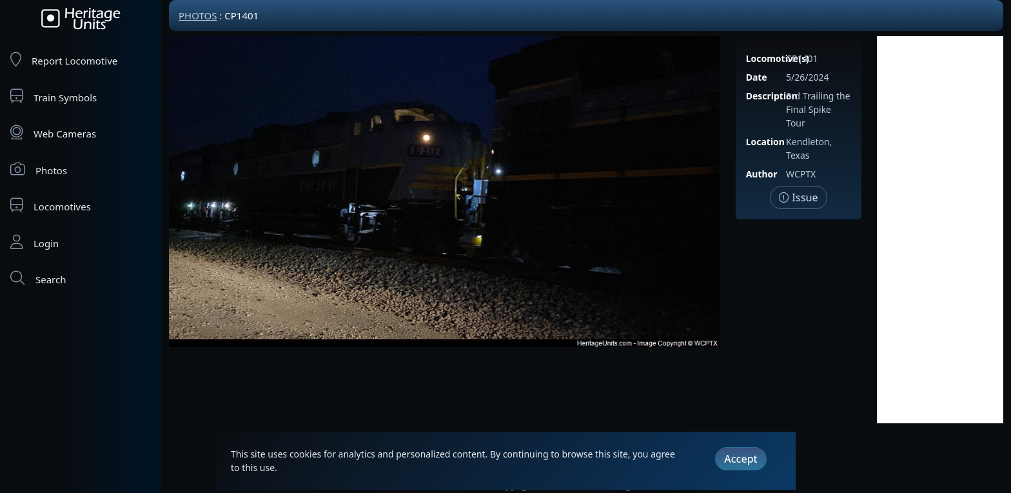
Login (34, 242)
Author (762, 174)
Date (756, 77)
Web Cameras (53, 132)
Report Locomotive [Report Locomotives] (63, 59)
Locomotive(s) (777, 58)
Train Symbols (53, 96)
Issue (798, 197)
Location (765, 142)
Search (38, 278)
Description (772, 96)
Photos (38, 169)
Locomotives (50, 205)
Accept (740, 459)
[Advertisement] (940, 229)
